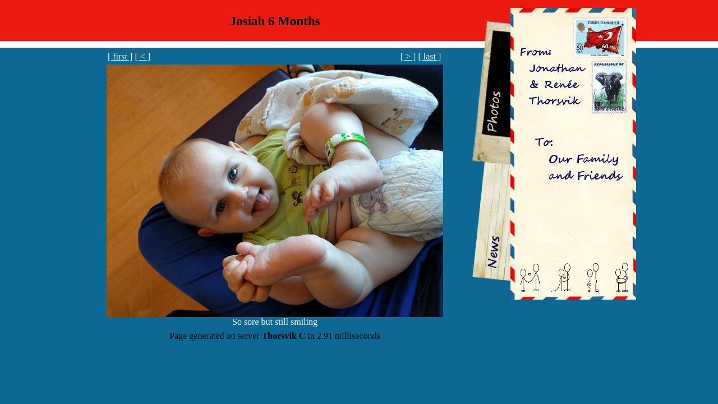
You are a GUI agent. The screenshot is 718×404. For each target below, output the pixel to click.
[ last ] (429, 56)
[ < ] (142, 56)
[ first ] (120, 56)
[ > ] (408, 56)
